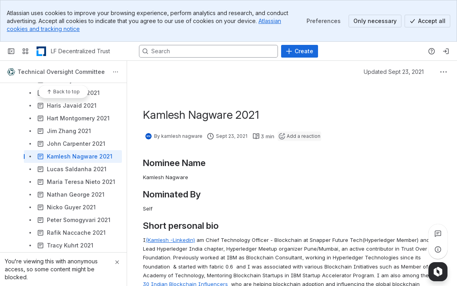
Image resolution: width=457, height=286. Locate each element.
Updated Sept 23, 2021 (394, 71)
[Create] (299, 51)
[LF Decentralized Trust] (41, 51)
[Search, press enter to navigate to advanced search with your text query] (208, 51)
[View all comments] (438, 233)
